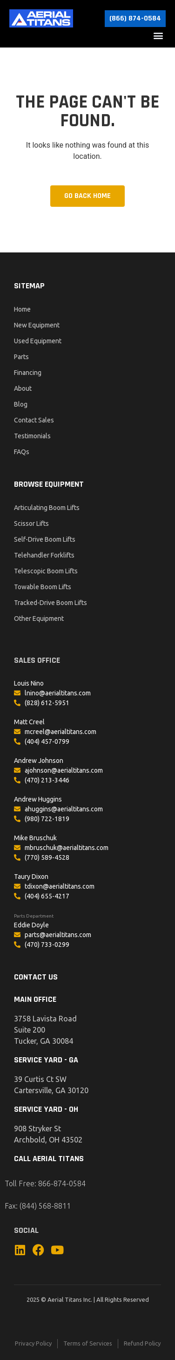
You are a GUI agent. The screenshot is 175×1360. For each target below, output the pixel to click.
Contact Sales (34, 420)
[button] (158, 35)
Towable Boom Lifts (42, 587)
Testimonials (32, 436)
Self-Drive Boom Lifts (44, 539)
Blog (20, 404)
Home (22, 309)
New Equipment (37, 325)
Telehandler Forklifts (44, 555)
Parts (21, 356)
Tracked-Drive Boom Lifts (50, 602)
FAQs (21, 452)
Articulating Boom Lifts (47, 507)
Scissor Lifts (31, 523)
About (23, 388)
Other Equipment (39, 618)
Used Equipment (37, 341)
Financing (27, 372)
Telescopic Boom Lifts (46, 571)
